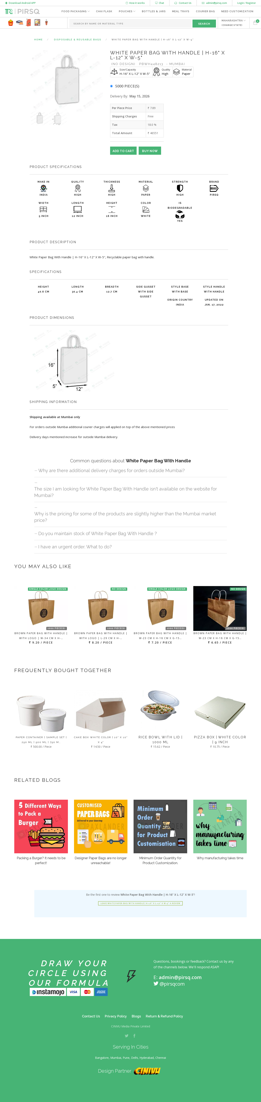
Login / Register (246, 3)
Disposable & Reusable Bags (77, 39)
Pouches (125, 11)
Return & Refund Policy (164, 1016)
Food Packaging (73, 11)
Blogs (136, 1016)
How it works (135, 3)
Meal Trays (180, 11)
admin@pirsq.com (214, 3)
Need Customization (237, 11)
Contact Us (183, 3)
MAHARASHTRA (232, 22)
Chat (159, 3)
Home (38, 39)
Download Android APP (20, 3)
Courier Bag (205, 11)
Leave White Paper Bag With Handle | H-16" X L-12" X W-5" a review (140, 903)
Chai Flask (103, 11)
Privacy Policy (116, 1016)
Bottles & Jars (153, 11)
